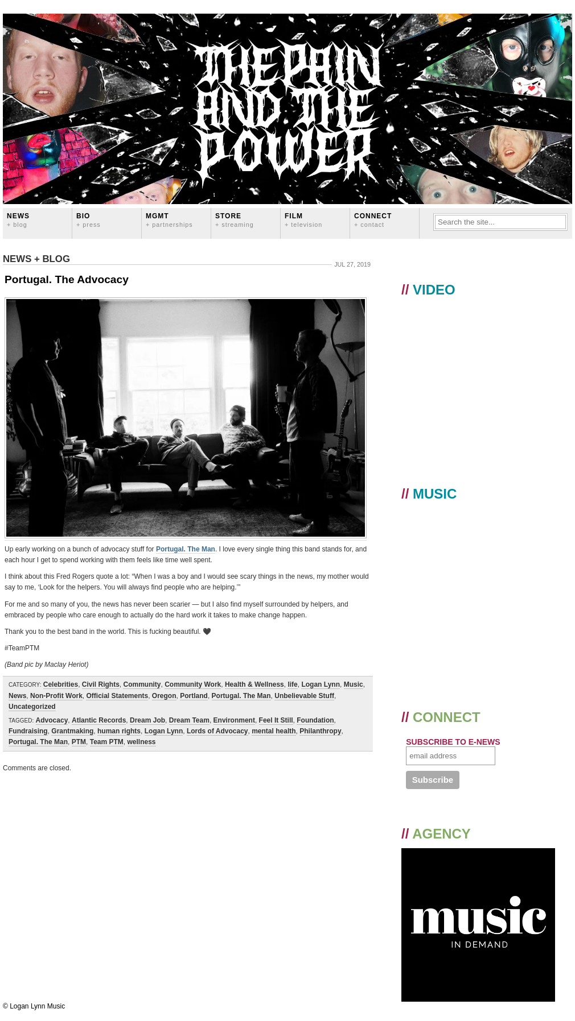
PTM (79, 742)
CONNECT (373, 219)
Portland (194, 696)
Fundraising (28, 731)
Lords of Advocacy (217, 731)
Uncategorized (32, 707)
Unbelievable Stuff (304, 696)
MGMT (169, 219)
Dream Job (147, 720)
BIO (88, 219)
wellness (142, 742)
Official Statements (117, 696)
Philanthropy (320, 731)
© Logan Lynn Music (34, 1006)
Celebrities (60, 684)
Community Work (193, 684)
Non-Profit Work (56, 696)
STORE (234, 219)
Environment (234, 720)
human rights (119, 731)
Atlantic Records (99, 720)
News (18, 219)
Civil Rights (101, 684)
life (292, 684)
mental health (273, 731)
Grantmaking (72, 731)
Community (142, 684)
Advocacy (52, 720)
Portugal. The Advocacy (67, 279)
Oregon (164, 696)
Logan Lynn (320, 684)
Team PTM (107, 742)
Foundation (315, 720)
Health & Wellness (254, 684)
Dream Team (189, 720)
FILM (303, 219)
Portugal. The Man (185, 549)
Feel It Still (276, 720)
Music (353, 684)
